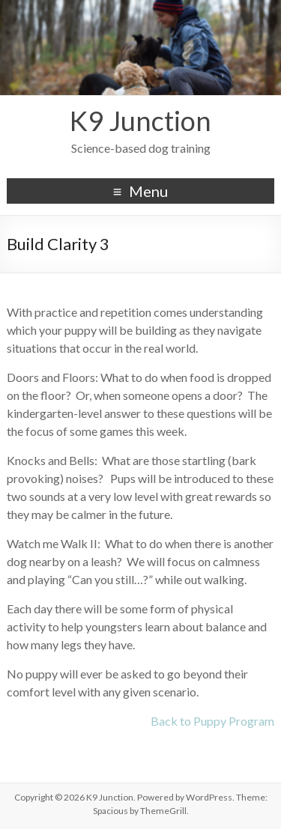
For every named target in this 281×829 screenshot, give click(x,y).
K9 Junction (140, 120)
